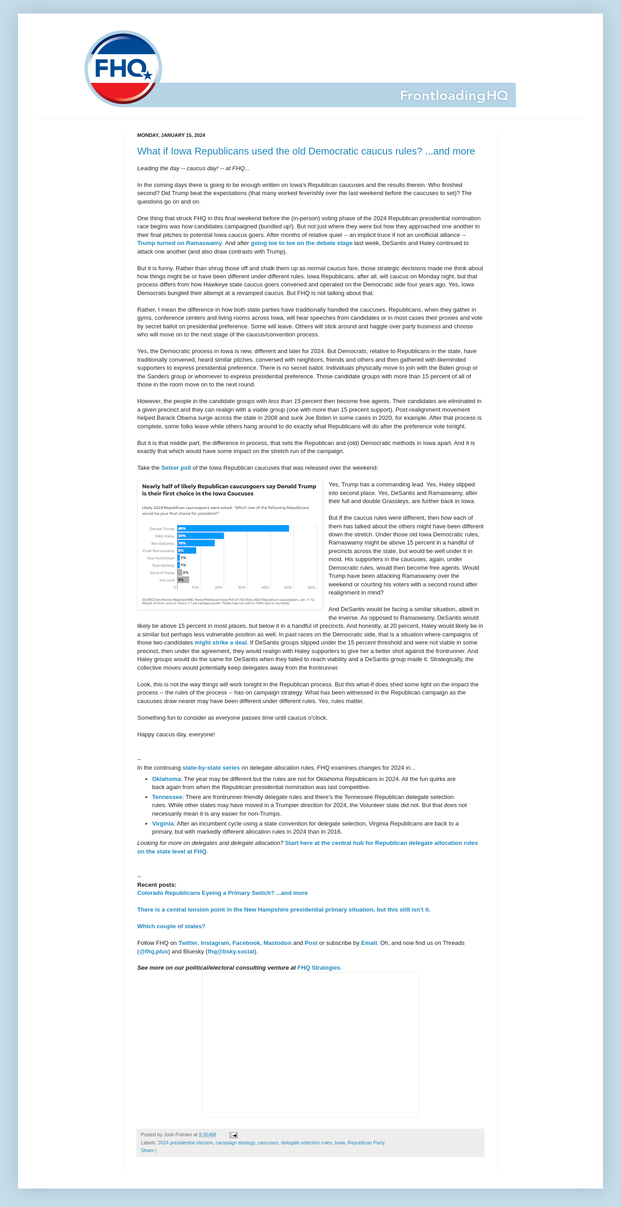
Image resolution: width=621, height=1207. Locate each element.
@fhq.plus (153, 951)
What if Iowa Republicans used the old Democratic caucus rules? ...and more (306, 151)
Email (369, 942)
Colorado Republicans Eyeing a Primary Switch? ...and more (222, 892)
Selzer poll (176, 467)
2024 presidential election (185, 1142)
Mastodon (277, 942)
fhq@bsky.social (231, 951)
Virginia (163, 823)
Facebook (247, 942)
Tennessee (167, 797)
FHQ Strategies (318, 967)
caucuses (268, 1142)
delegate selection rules (306, 1142)
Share (147, 1150)
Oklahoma (166, 779)
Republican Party (366, 1142)
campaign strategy (235, 1142)
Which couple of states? (171, 926)
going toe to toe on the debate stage (301, 243)
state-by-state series (211, 767)
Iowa (340, 1142)
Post (311, 942)
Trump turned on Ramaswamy (179, 243)
